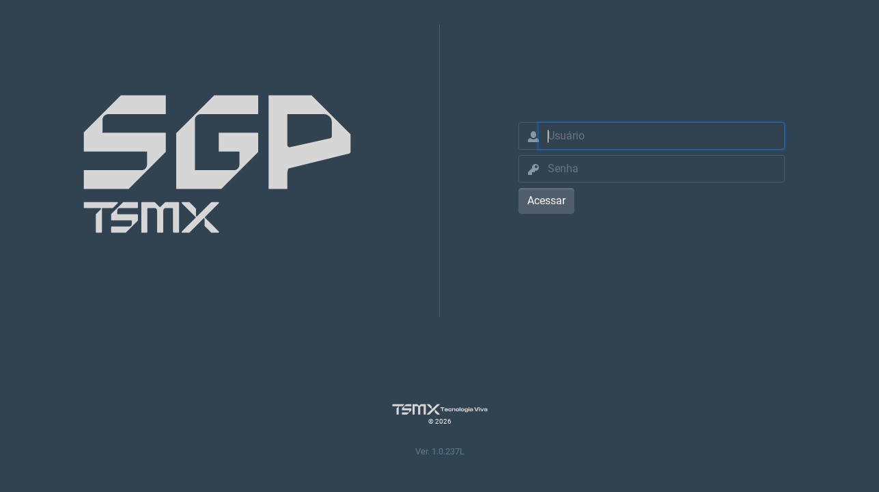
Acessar (546, 200)
